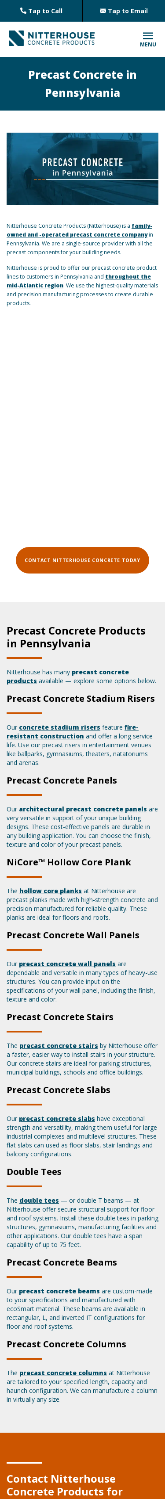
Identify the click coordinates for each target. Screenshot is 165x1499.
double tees (39, 1200)
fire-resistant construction (73, 731)
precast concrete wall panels (67, 964)
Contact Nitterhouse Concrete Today (82, 560)
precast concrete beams (59, 1291)
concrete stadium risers (59, 727)
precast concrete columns (63, 1373)
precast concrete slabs (57, 1118)
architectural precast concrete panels (83, 809)
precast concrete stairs (58, 1045)
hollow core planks (50, 891)
